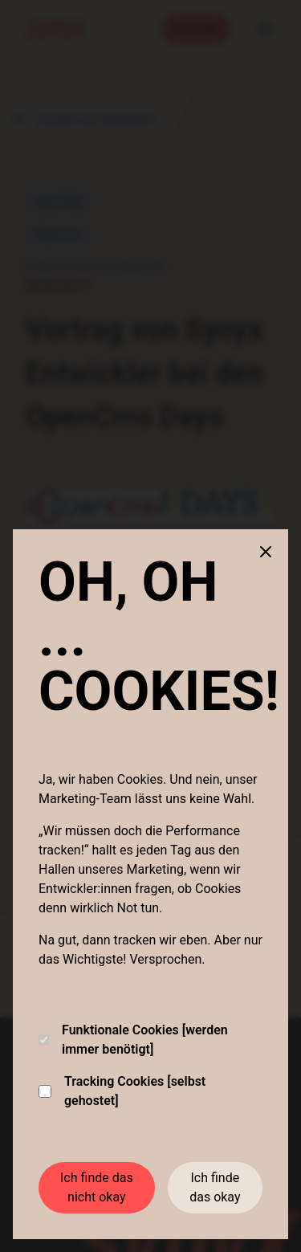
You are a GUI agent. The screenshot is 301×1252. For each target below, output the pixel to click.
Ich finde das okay (214, 1187)
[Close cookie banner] (265, 551)
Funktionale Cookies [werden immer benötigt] (133, 1039)
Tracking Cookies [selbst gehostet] (122, 1091)
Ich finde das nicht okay (96, 1187)
